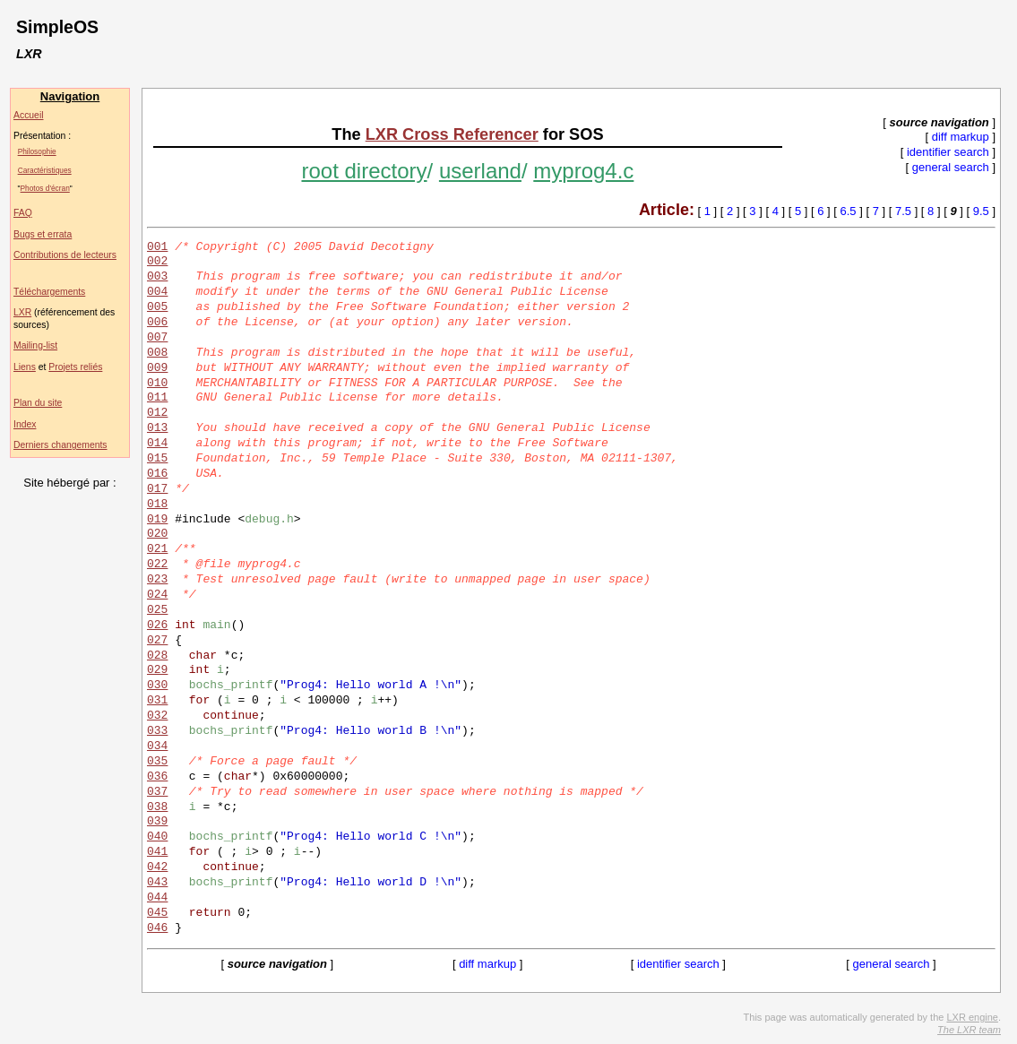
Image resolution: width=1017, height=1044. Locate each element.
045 (157, 913)
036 (157, 777)
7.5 (903, 211)
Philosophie (37, 151)
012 (157, 413)
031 (157, 701)
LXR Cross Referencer (452, 134)
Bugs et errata (42, 234)
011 (157, 398)
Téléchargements (49, 292)
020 (157, 534)
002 (157, 262)
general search (950, 167)
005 (157, 307)
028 (157, 656)
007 (157, 338)
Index (24, 424)
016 (157, 474)
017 (157, 489)
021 (157, 549)
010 (157, 383)
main (216, 625)
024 (157, 595)
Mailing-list (35, 345)
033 (157, 731)
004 (157, 292)
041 (157, 852)
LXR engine (972, 1017)
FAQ (22, 213)
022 (157, 565)
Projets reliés (75, 367)
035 (157, 762)
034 (157, 746)
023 (157, 580)
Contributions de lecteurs (64, 255)
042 (157, 867)
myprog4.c (583, 171)
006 (157, 323)
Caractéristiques (45, 170)
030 (157, 685)
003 (157, 277)
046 (157, 928)
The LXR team (969, 1029)
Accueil (28, 115)
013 (157, 428)
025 (157, 610)
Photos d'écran (45, 188)
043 (157, 883)
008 (157, 353)
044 (157, 898)
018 (157, 504)
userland (480, 171)
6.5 (848, 211)
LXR (22, 312)
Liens (24, 367)
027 (157, 641)
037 (157, 792)
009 (157, 368)
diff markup (960, 136)
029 (157, 670)
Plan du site (37, 403)
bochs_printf (231, 685)
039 (157, 822)
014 (157, 444)
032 (157, 716)
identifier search (948, 152)
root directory (364, 171)
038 (157, 807)
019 (157, 520)
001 (157, 247)
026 (157, 625)
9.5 (981, 211)
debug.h (269, 520)
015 (157, 459)
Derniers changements (60, 445)
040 (157, 837)
